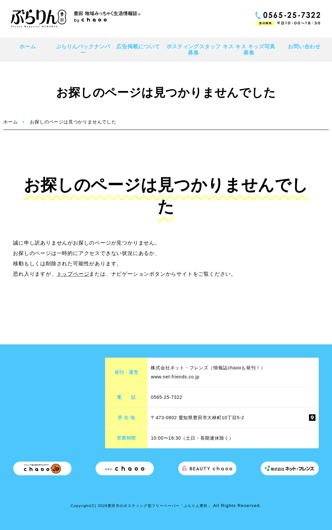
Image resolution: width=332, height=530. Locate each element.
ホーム (27, 46)
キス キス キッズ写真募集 (249, 49)
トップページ (73, 274)
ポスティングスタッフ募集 (193, 49)
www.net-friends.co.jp (175, 376)
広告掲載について (138, 46)
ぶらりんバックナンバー (83, 49)
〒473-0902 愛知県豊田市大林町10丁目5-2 (197, 417)
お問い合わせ (304, 46)
